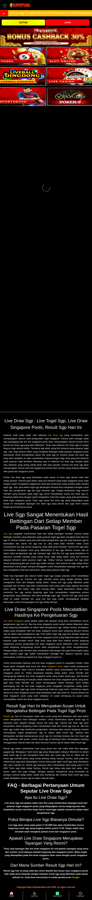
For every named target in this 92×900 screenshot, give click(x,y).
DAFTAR (23, 22)
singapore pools (55, 666)
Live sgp (7, 533)
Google (75, 877)
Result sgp (8, 716)
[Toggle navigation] (4, 5)
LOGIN (67, 22)
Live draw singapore (13, 621)
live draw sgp (55, 435)
